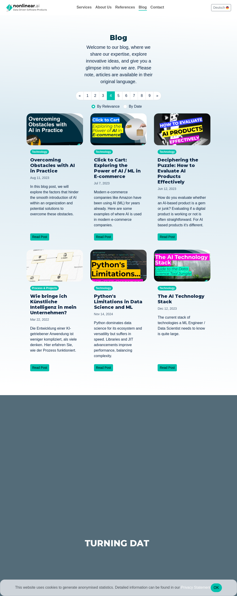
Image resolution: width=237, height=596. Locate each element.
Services (84, 7)
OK (216, 588)
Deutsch (221, 7)
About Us (103, 7)
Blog (143, 7)
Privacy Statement (196, 587)
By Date (135, 106)
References (125, 7)
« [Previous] (80, 96)
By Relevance (108, 106)
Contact (157, 7)
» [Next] (157, 96)
